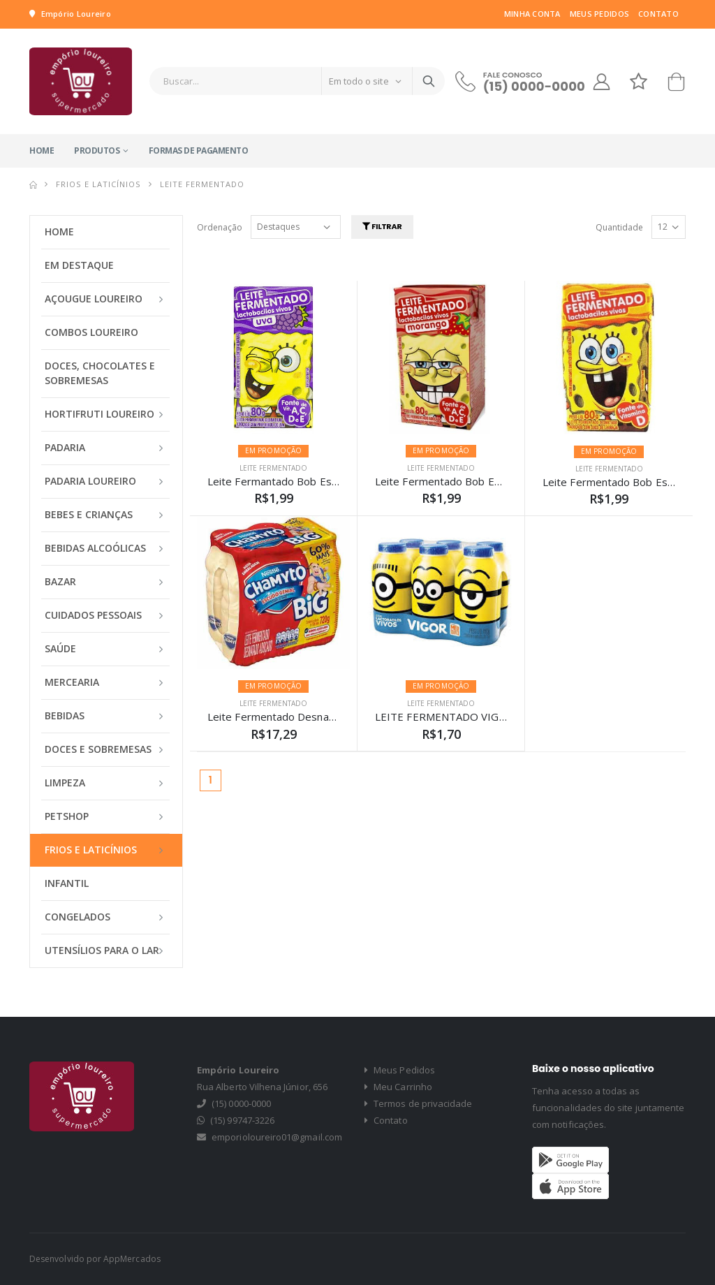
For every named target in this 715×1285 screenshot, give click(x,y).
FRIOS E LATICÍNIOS (98, 184)
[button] (676, 84)
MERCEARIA (72, 682)
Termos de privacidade (418, 1103)
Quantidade (619, 227)
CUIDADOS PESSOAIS (93, 615)
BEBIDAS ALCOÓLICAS (95, 548)
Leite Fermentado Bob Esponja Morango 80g (485, 481)
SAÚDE (60, 648)
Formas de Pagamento (199, 150)
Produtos (96, 150)
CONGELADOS (77, 916)
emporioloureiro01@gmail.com (277, 1137)
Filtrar (382, 226)
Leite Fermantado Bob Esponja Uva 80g (304, 481)
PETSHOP (67, 816)
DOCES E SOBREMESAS (98, 749)
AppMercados (132, 1259)
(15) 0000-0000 (534, 86)
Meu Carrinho (398, 1086)
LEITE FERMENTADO (273, 468)
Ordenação (219, 227)
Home (41, 150)
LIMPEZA (65, 782)
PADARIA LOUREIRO (90, 480)
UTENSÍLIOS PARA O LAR (102, 950)
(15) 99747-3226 (242, 1120)
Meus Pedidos (599, 13)
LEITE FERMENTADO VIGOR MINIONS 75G (481, 717)
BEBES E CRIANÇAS (89, 514)
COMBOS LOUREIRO (91, 332)
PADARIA (65, 447)
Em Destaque (79, 265)
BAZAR (60, 581)
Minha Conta (532, 13)
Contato (658, 13)
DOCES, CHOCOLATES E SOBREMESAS (100, 373)
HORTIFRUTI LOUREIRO (99, 413)
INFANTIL (67, 883)
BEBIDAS (64, 715)
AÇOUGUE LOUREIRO (93, 298)
